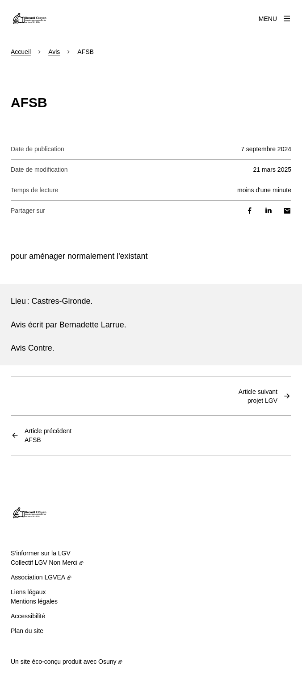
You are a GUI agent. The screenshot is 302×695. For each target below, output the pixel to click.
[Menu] (275, 19)
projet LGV (258, 395)
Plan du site (27, 630)
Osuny (107, 661)
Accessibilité (28, 616)
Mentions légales (34, 601)
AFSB (48, 434)
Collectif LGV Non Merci (44, 562)
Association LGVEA (38, 577)
